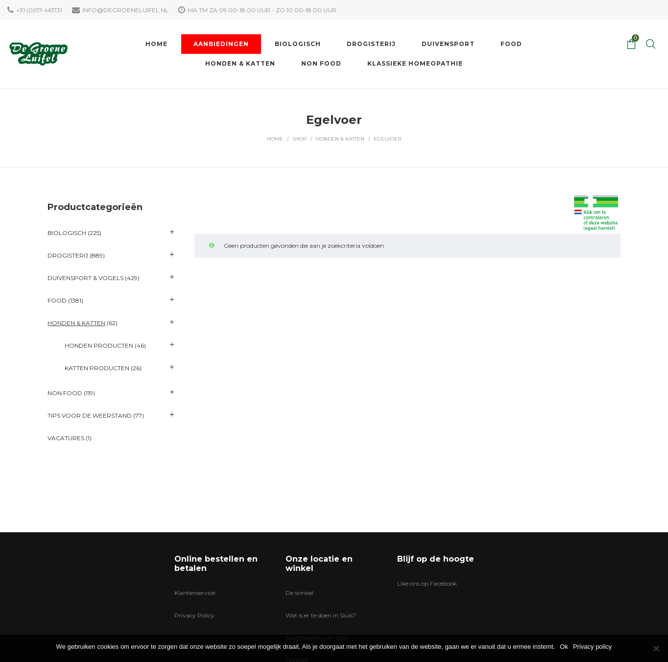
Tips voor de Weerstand (90, 415)
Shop (299, 139)
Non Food (65, 393)
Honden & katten (340, 139)
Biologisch (67, 232)
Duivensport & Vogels (85, 278)
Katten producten (97, 368)
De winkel (299, 592)
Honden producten (99, 345)
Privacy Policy (194, 615)
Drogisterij (68, 255)
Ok (564, 646)
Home (275, 139)
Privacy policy (592, 646)
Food (57, 300)
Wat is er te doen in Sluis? (321, 615)
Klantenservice (194, 592)
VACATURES (66, 438)
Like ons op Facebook (427, 583)
